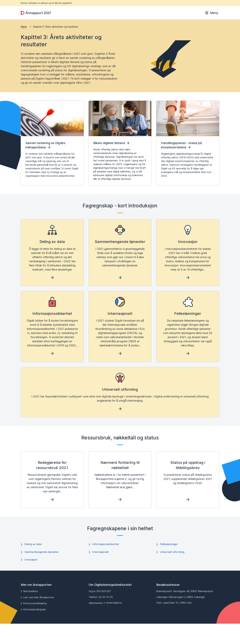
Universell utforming (170, 565)
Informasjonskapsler (34, 622)
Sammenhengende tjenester (40, 565)
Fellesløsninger (167, 557)
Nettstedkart (30, 604)
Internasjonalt (99, 565)
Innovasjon (29, 573)
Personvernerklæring (35, 616)
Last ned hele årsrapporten (38, 610)
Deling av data (32, 557)
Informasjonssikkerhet (104, 557)
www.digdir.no (114, 616)
